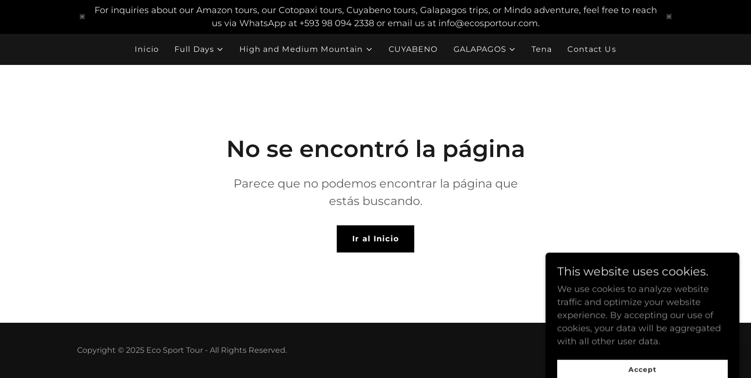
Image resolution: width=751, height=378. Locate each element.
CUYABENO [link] (413, 49)
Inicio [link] (147, 49)
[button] (199, 49)
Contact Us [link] (591, 49)
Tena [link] (542, 49)
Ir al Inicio (375, 238)
